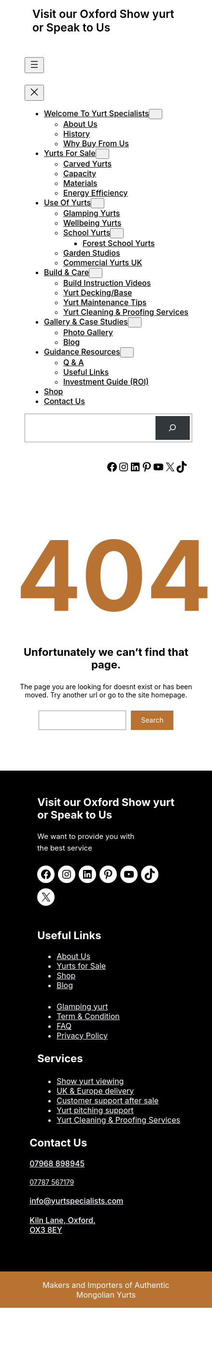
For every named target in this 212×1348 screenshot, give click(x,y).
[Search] (172, 428)
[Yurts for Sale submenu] (102, 154)
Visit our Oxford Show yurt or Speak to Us (103, 20)
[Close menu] (34, 93)
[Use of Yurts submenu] (97, 203)
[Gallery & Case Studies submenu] (134, 322)
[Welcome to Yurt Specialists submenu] (155, 114)
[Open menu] (34, 65)
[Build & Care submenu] (95, 273)
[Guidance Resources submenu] (127, 352)
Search (152, 720)
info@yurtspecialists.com (76, 1201)
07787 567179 (51, 1182)
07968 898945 (57, 1163)
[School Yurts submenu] (117, 233)
